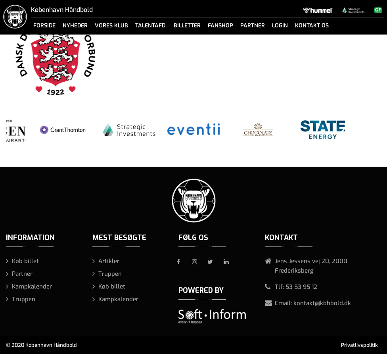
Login (280, 25)
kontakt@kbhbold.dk (322, 303)
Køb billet (25, 261)
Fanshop (220, 25)
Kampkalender (32, 287)
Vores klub (111, 25)
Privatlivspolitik (359, 345)
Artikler (108, 261)
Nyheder (75, 25)
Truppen (23, 299)
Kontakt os (312, 25)
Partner (252, 25)
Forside (44, 25)
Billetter (187, 25)
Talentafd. (151, 25)
